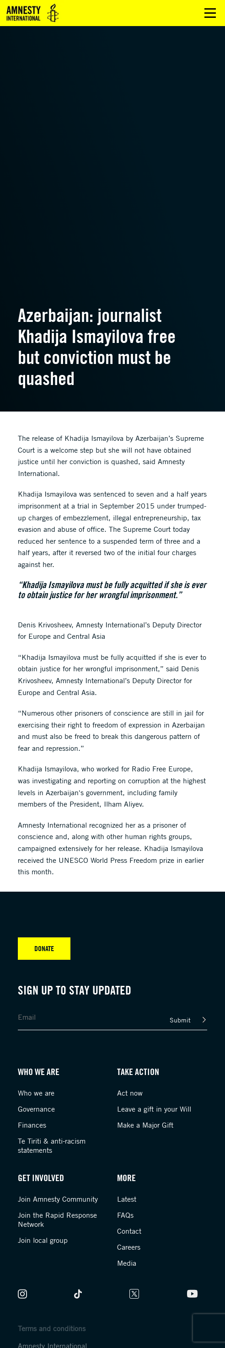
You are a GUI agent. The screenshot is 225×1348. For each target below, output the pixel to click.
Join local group (43, 1240)
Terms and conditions (52, 1328)
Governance (36, 1108)
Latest (126, 1199)
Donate (44, 948)
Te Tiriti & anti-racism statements (52, 1145)
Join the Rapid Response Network (57, 1219)
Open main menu (210, 13)
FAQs (125, 1215)
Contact (129, 1231)
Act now (130, 1092)
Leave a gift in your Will (154, 1108)
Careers (128, 1247)
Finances (32, 1124)
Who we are (36, 1092)
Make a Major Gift (145, 1124)
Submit (180, 1020)
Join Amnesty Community (58, 1199)
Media (126, 1263)
